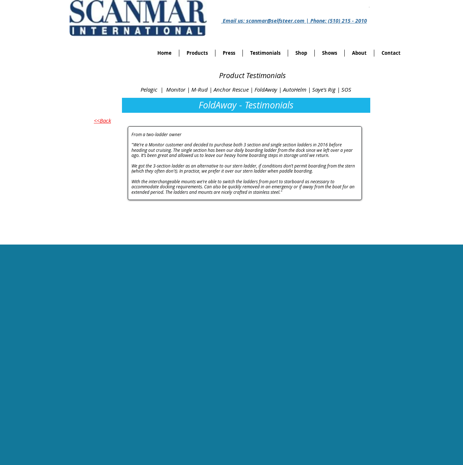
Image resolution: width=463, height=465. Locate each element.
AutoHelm (294, 89)
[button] (301, 53)
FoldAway (266, 89)
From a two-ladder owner (156, 134)
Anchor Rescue (231, 89)
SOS (346, 89)
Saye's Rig (324, 89)
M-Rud (199, 89)
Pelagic (149, 89)
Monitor (175, 89)
